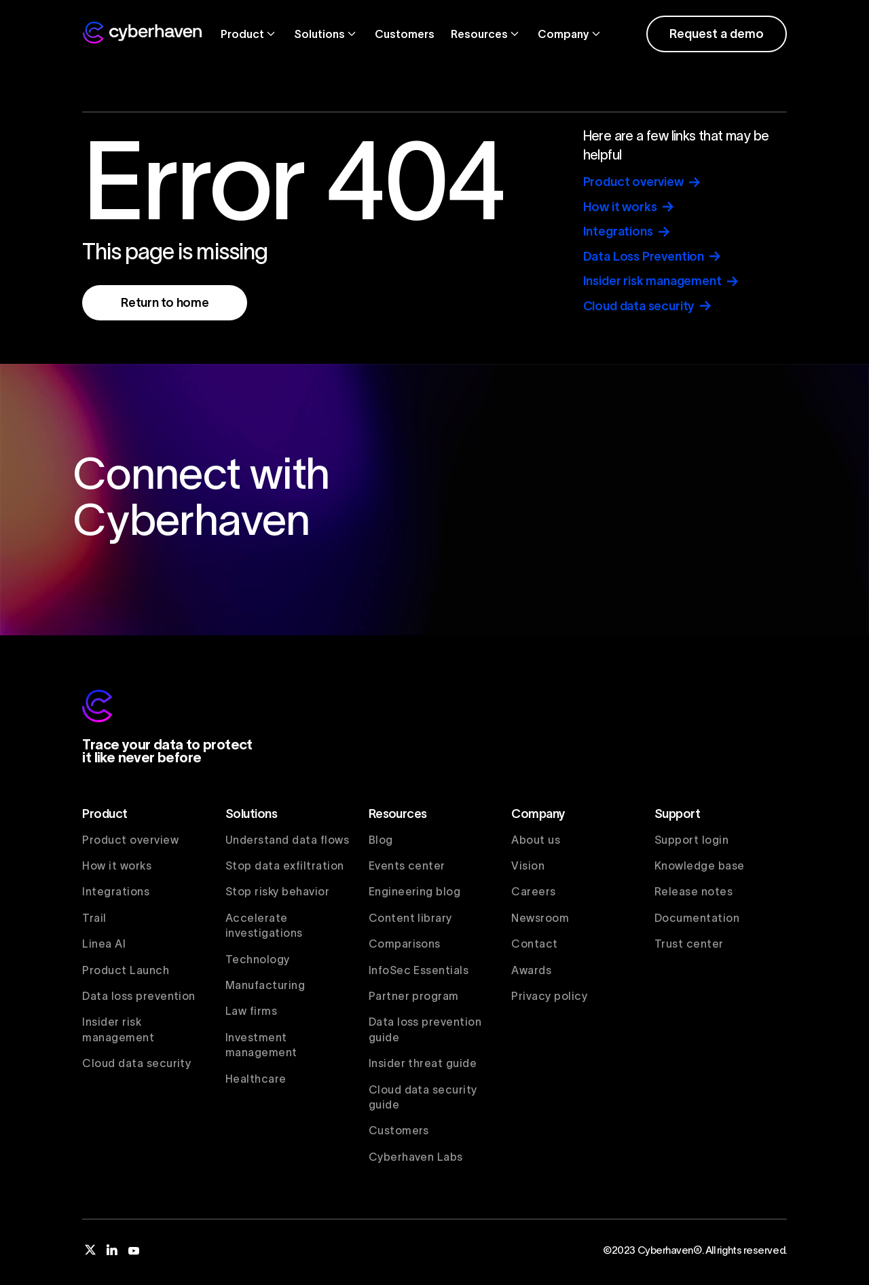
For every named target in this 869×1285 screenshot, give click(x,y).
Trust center (689, 943)
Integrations (115, 891)
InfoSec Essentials (419, 970)
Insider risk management (118, 1029)
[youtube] (134, 1249)
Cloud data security (136, 1063)
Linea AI (104, 943)
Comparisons (405, 943)
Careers (533, 891)
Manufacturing (265, 985)
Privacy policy (549, 996)
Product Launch (125, 970)
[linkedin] (112, 1250)
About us (535, 840)
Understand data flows (287, 840)
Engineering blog (415, 891)
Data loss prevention (139, 996)
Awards (531, 970)
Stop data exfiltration (284, 865)
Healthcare (255, 1079)
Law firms (251, 1011)
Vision (527, 865)
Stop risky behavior (277, 891)
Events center (407, 865)
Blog (381, 840)
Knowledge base (699, 865)
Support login (691, 840)
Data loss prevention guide (425, 1029)
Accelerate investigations (264, 925)
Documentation (696, 918)
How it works (116, 865)
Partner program (414, 996)
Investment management (261, 1044)
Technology (257, 959)
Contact (534, 943)
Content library (410, 918)
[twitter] (90, 1250)
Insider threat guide (423, 1063)
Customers (404, 34)
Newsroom (540, 918)
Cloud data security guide (423, 1097)
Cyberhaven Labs (416, 1157)
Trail (94, 918)
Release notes (693, 891)
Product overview (130, 840)
